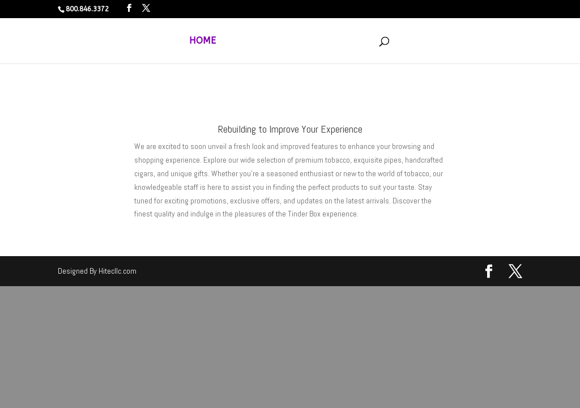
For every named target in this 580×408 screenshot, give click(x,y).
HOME (202, 41)
